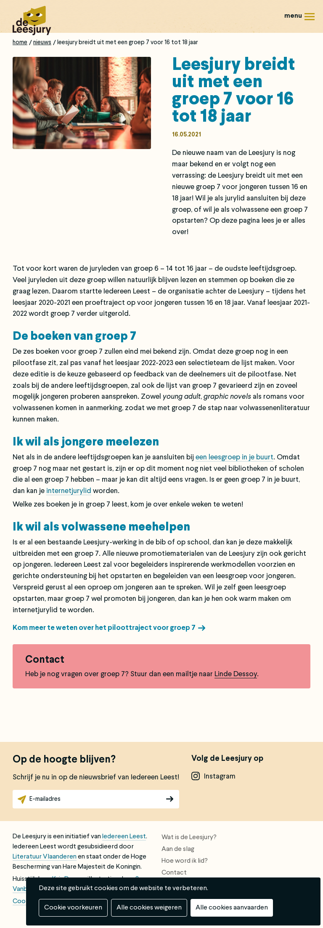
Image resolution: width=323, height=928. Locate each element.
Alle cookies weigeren (149, 907)
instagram (220, 776)
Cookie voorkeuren (73, 907)
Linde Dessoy (235, 674)
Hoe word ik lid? (185, 861)
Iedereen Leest (124, 836)
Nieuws (42, 42)
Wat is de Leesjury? (189, 837)
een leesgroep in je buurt (234, 457)
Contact (174, 872)
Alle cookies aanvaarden (232, 907)
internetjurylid (68, 491)
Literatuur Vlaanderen (45, 856)
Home (20, 42)
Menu (309, 19)
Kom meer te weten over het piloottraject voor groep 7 (104, 628)
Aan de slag (178, 849)
